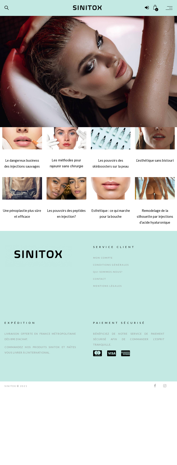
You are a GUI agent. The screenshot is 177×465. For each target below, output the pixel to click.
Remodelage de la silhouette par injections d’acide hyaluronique (155, 216)
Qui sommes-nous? (108, 271)
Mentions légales (107, 285)
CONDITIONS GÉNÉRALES (111, 264)
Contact (99, 278)
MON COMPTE (103, 257)
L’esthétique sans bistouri (155, 160)
